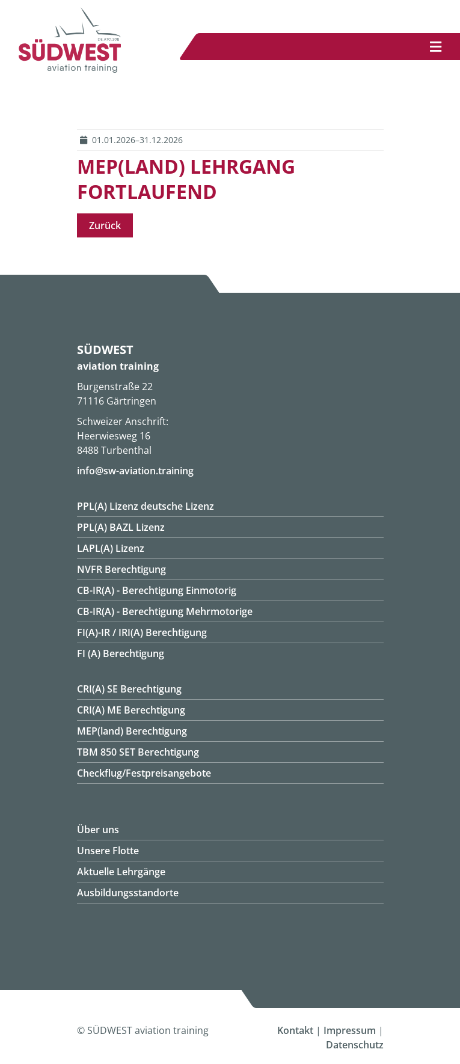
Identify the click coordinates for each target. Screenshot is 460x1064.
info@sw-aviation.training (135, 470)
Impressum (350, 1030)
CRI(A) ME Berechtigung (131, 710)
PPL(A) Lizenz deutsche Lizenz (145, 506)
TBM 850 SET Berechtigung (138, 752)
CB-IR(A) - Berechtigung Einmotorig (156, 590)
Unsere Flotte (108, 850)
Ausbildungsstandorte (128, 892)
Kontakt (295, 1030)
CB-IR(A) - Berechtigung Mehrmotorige (165, 611)
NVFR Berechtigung (121, 569)
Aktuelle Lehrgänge (121, 871)
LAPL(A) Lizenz (110, 548)
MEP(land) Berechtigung (132, 731)
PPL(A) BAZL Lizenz (121, 527)
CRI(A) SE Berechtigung (129, 689)
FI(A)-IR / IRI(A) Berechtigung (142, 632)
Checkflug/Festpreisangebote (144, 773)
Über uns (98, 829)
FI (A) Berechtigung (120, 653)
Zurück (105, 225)
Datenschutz (355, 1044)
